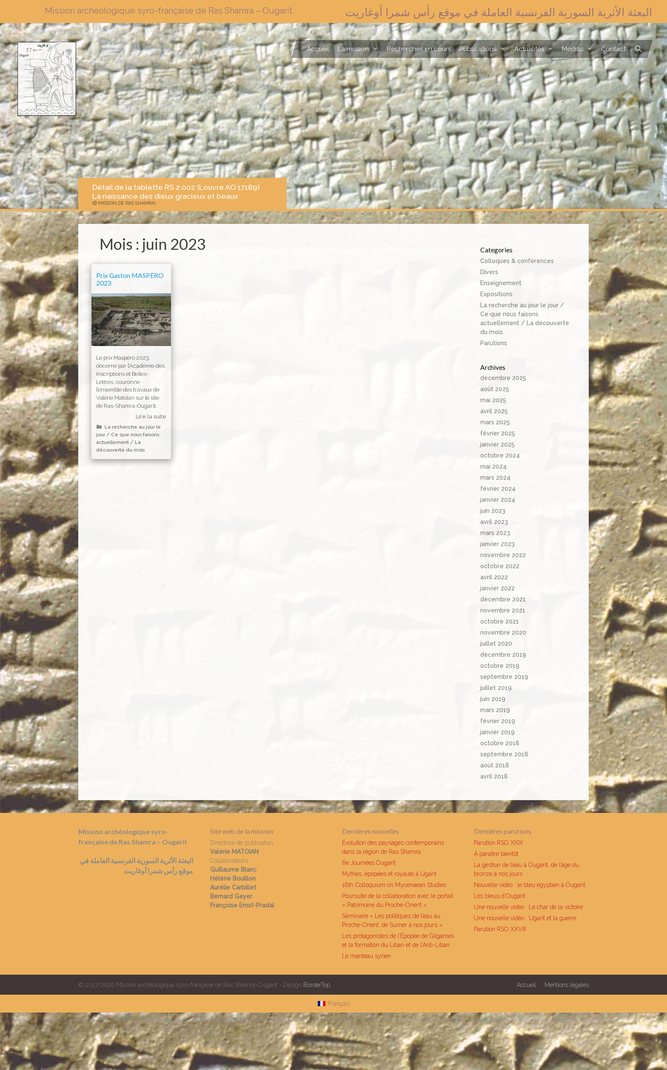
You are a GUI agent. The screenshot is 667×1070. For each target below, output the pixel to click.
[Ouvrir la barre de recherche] (638, 49)
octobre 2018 (499, 743)
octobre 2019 (499, 665)
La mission (360, 49)
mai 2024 (493, 466)
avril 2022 (494, 577)
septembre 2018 (504, 754)
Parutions (493, 343)
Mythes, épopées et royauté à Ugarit (389, 873)
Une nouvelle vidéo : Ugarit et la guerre (525, 918)
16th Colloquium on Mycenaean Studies (394, 884)
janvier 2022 (497, 588)
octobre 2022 (499, 566)
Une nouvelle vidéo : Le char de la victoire (528, 907)
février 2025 (497, 433)
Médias (579, 49)
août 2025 (494, 389)
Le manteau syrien (366, 956)
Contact (613, 49)
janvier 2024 (497, 499)
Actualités (536, 49)
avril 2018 (494, 776)
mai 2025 (493, 400)
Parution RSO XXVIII (500, 929)
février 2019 (497, 721)
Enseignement (501, 283)
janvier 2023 (497, 544)
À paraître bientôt (496, 853)
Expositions (496, 294)
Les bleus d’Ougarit (499, 896)
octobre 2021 (499, 621)
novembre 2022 (503, 555)
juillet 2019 (496, 687)
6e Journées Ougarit (369, 862)
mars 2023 (495, 532)
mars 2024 (495, 477)
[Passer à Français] (334, 1003)
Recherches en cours (419, 49)
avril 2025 (494, 411)
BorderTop (316, 984)
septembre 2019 (504, 676)
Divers (489, 272)
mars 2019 (495, 710)
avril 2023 (494, 521)
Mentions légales (566, 984)
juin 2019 (492, 698)
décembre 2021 (503, 599)
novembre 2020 (503, 632)
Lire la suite (151, 416)
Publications (484, 49)
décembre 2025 (503, 378)
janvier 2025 (497, 444)
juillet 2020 (496, 643)
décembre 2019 (503, 654)
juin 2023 (492, 510)
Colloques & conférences (517, 260)
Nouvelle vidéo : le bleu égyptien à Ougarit (529, 884)
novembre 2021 (502, 610)
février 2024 (498, 488)
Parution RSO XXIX (498, 842)
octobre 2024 (500, 455)
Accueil (318, 49)
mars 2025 (495, 422)
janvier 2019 (497, 732)
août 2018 (494, 765)
